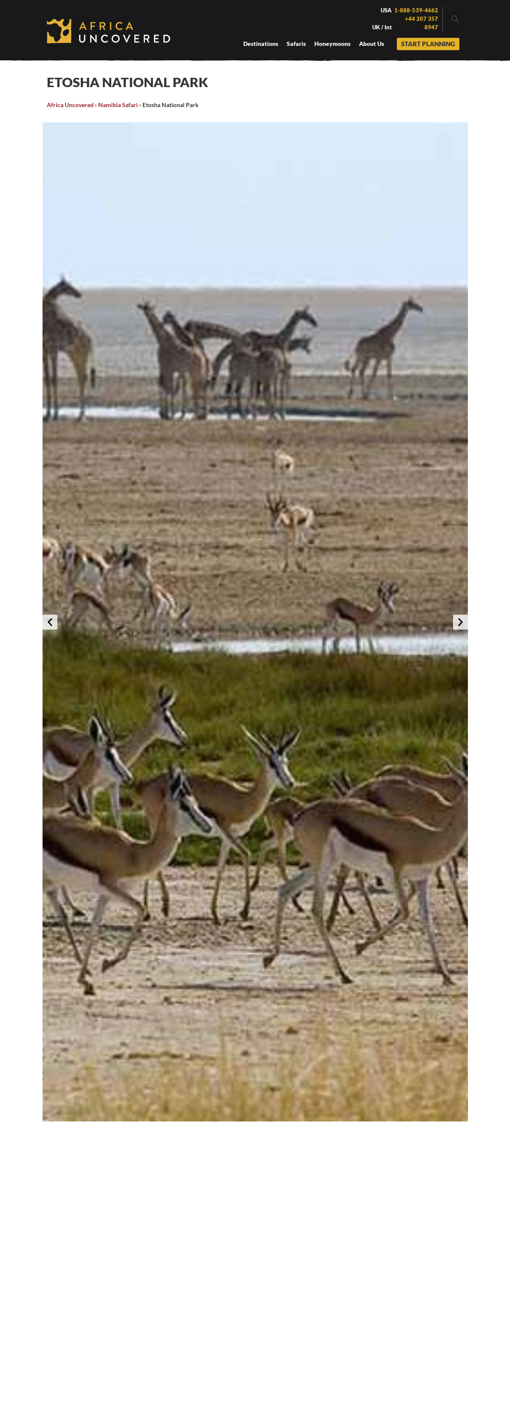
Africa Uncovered (70, 104)
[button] (455, 19)
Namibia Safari (118, 104)
